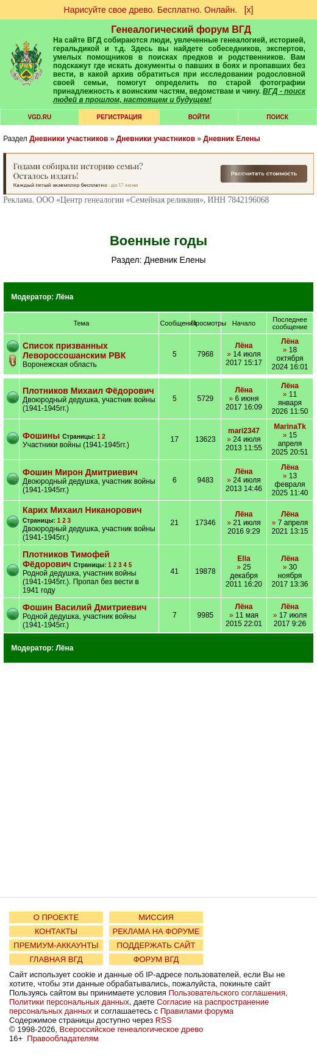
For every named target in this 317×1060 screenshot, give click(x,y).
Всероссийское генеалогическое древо (132, 1029)
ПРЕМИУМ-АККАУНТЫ (55, 945)
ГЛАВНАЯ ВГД (56, 959)
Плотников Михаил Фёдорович (88, 391)
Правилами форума (196, 1011)
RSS (163, 1020)
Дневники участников (68, 138)
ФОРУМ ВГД (156, 959)
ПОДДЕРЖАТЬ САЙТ (156, 945)
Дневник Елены (231, 138)
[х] (249, 10)
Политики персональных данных (69, 1001)
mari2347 (244, 431)
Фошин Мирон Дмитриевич (80, 472)
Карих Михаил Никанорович (82, 510)
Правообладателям (62, 1038)
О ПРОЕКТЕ (56, 917)
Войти (199, 117)
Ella (243, 558)
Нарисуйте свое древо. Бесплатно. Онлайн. (151, 10)
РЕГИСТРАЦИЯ (119, 117)
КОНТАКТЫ (56, 931)
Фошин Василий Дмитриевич (85, 607)
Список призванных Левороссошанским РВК (74, 350)
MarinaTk (290, 426)
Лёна (64, 297)
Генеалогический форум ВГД (181, 29)
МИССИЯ (156, 917)
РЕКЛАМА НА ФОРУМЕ (155, 931)
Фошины (41, 436)
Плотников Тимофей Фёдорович (66, 559)
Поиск (277, 117)
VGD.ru (39, 117)
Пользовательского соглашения (226, 992)
